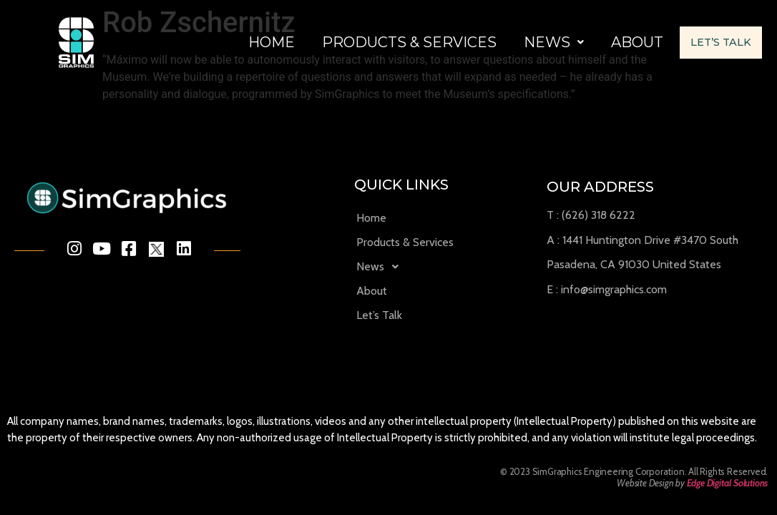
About (637, 30)
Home (271, 30)
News (554, 30)
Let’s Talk (289, 66)
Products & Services (409, 30)
